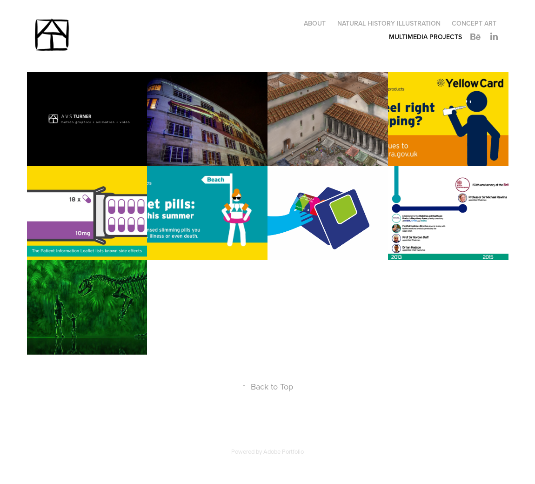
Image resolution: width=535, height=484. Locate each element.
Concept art (474, 23)
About (315, 23)
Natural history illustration (389, 23)
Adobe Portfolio (283, 451)
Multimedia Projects (425, 36)
